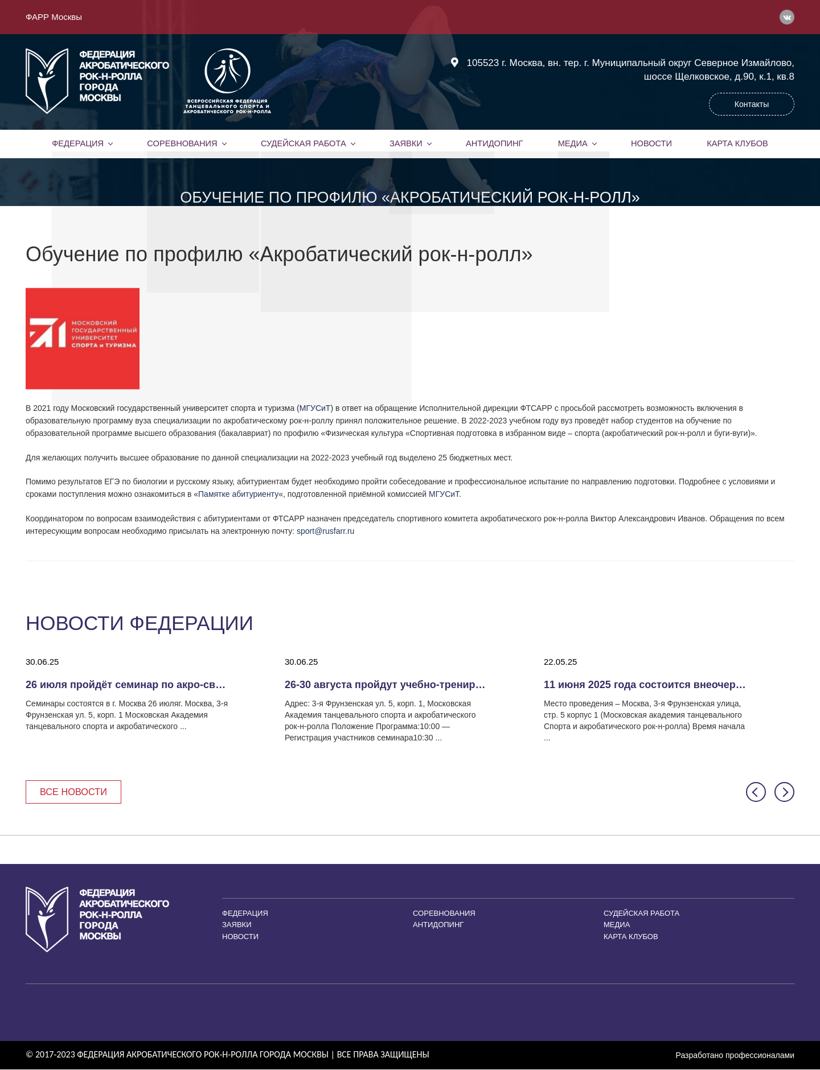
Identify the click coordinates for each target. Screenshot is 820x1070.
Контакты (752, 104)
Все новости (75, 792)
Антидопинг (494, 143)
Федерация (78, 143)
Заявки (406, 143)
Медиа (573, 143)
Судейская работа (303, 143)
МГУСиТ (315, 408)
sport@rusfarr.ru (325, 531)
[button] (756, 792)
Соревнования (182, 143)
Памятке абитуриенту (238, 494)
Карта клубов (737, 143)
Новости (651, 143)
